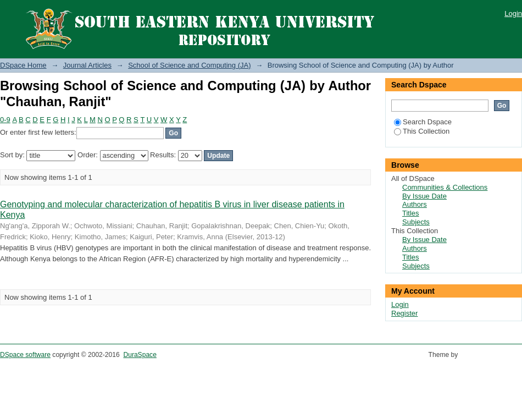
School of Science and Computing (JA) (189, 65)
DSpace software (25, 355)
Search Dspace (423, 122)
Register (404, 313)
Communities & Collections (444, 187)
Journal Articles (87, 65)
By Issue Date (424, 196)
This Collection (421, 131)
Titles (410, 213)
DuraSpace (139, 355)
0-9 (5, 120)
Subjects (416, 222)
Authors (414, 204)
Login (513, 13)
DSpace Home (23, 65)
